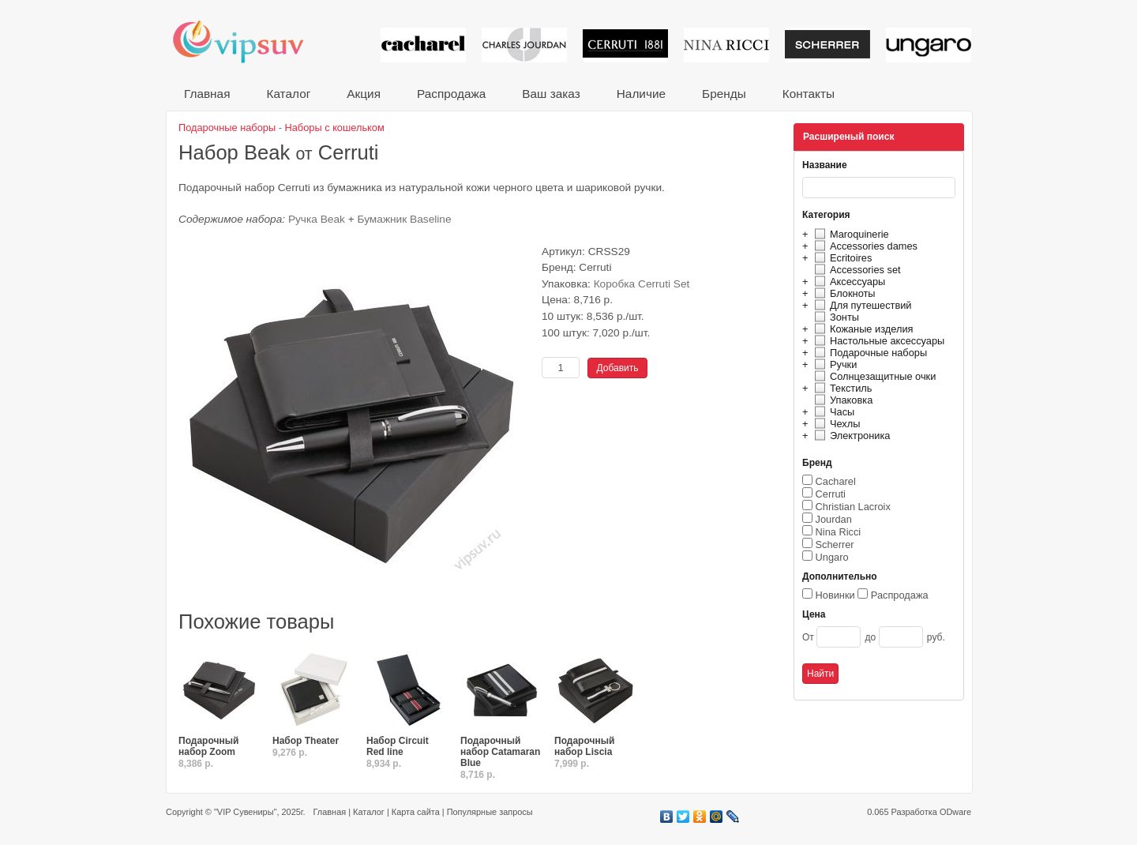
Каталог (288, 93)
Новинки (835, 595)
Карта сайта (416, 812)
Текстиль (841, 388)
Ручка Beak (316, 219)
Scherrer (835, 544)
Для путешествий (861, 305)
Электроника (850, 435)
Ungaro (832, 557)
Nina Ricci (838, 532)
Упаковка (841, 400)
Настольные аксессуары (877, 341)
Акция (364, 93)
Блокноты (843, 293)
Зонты (834, 317)
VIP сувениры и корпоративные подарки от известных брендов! (248, 41)
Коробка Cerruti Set (642, 284)
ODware (955, 812)
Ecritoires (841, 258)
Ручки (833, 364)
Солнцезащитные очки (873, 376)
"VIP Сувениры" (245, 812)
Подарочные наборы (868, 353)
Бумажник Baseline (405, 219)
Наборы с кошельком (335, 127)
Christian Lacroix (853, 507)
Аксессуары (847, 281)
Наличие (641, 93)
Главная (207, 93)
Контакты (808, 93)
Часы (832, 412)
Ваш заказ (551, 93)
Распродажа (451, 93)
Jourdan (834, 519)
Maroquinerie (849, 234)
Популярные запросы (490, 812)
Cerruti (831, 494)
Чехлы (835, 424)
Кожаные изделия (861, 329)
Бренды (724, 93)
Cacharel (836, 481)
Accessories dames (863, 246)
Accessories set (855, 270)
